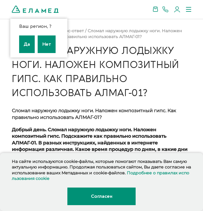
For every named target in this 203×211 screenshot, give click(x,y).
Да (27, 44)
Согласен (101, 196)
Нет (46, 44)
